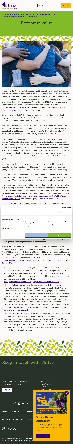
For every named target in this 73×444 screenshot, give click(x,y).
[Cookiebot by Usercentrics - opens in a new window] (63, 208)
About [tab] (60, 213)
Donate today (43, 436)
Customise (36, 236)
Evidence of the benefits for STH (13, 17)
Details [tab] (36, 213)
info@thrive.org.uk (9, 403)
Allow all (59, 236)
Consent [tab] (12, 213)
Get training (19, 411)
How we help (12, 14)
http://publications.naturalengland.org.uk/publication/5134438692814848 (31, 282)
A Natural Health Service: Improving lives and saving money (25, 193)
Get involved (31, 411)
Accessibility (6, 420)
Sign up (7, 390)
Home (4, 14)
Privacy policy (18, 420)
